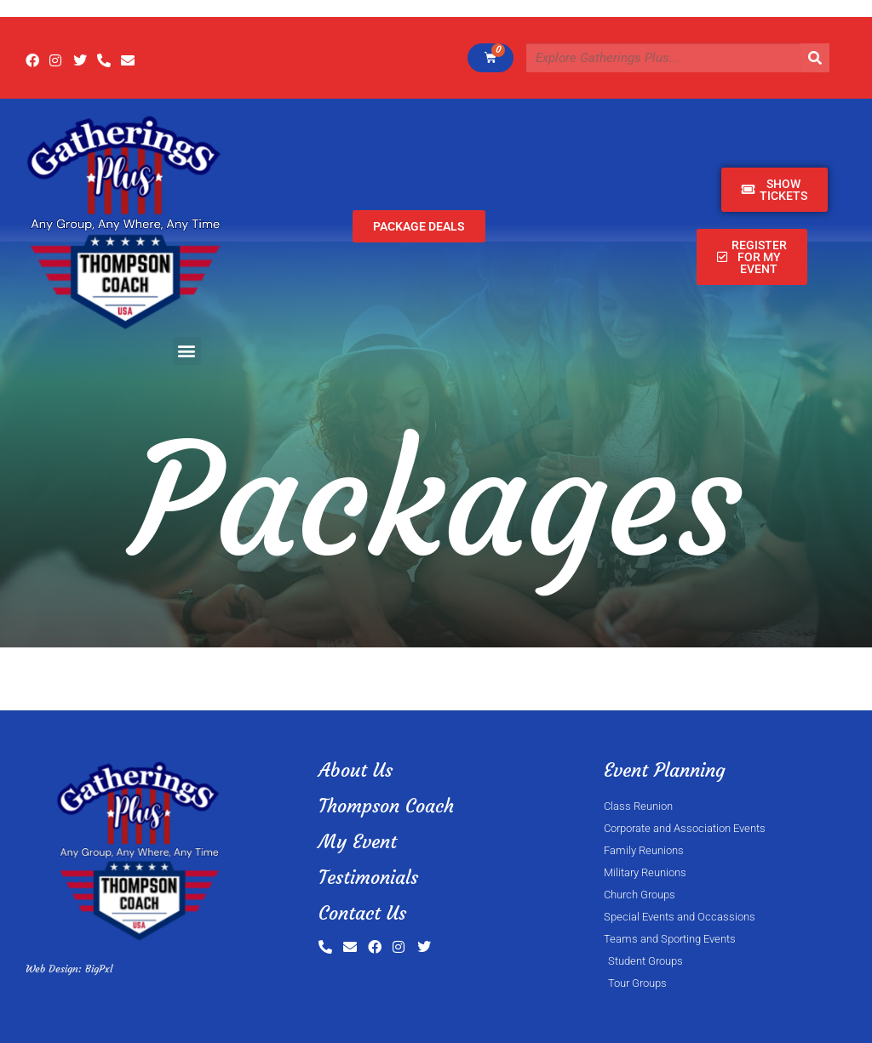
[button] (187, 351)
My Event (357, 841)
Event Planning (665, 770)
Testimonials (368, 877)
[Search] (814, 57)
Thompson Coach (386, 806)
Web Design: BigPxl (69, 968)
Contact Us (362, 913)
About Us (355, 770)
